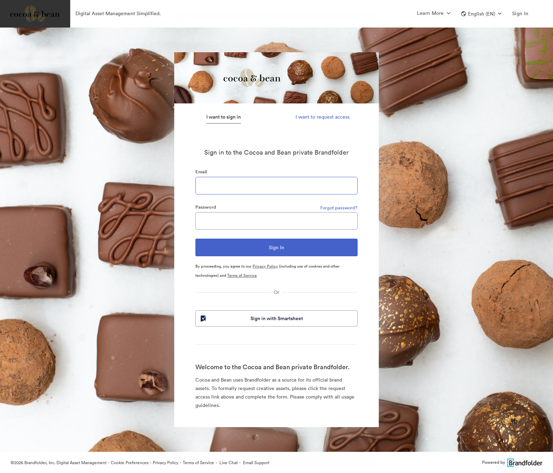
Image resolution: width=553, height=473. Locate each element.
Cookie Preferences (129, 463)
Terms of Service (242, 275)
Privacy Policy (265, 266)
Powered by (512, 462)
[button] (481, 14)
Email (201, 172)
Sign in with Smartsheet (251, 318)
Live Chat (228, 463)
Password (205, 207)
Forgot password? (339, 208)
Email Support (255, 463)
